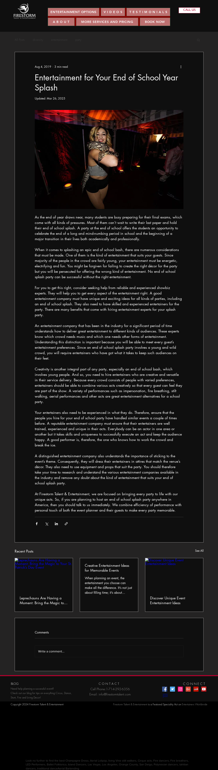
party (78, 40)
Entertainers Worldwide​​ (194, 704)
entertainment (59, 40)
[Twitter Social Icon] (172, 689)
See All (199, 551)
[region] (25, 11)
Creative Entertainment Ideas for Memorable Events (107, 568)
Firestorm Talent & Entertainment (130, 704)
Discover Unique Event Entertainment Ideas (167, 600)
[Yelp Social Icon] (196, 689)
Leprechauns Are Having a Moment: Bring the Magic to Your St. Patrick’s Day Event (42, 600)
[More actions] (181, 66)
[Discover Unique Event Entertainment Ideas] (174, 574)
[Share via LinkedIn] (56, 524)
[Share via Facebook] (37, 524)
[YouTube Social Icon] (203, 689)
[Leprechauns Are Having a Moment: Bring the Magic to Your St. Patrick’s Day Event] (44, 574)
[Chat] (165, 695)
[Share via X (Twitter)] (46, 524)
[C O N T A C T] (109, 683)
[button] (113, 12)
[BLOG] (15, 683)
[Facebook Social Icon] (164, 689)
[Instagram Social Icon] (180, 689)
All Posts (20, 40)
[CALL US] (189, 10)
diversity (38, 40)
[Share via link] (66, 524)
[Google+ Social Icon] (188, 689)
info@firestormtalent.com (115, 694)
